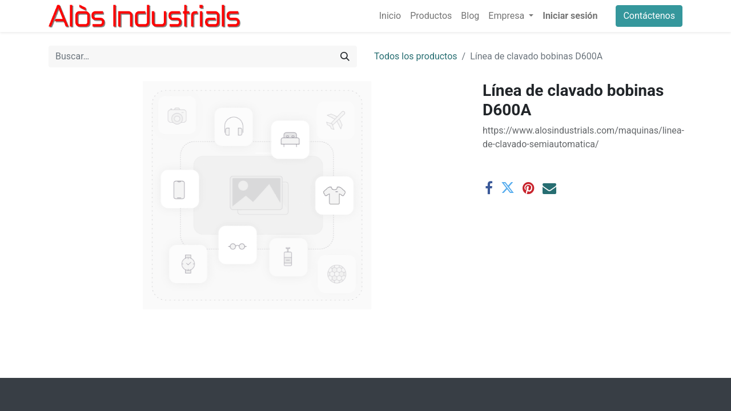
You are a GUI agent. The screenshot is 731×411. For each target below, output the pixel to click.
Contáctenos (649, 15)
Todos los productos (415, 56)
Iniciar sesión (570, 15)
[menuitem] (390, 16)
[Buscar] (345, 56)
